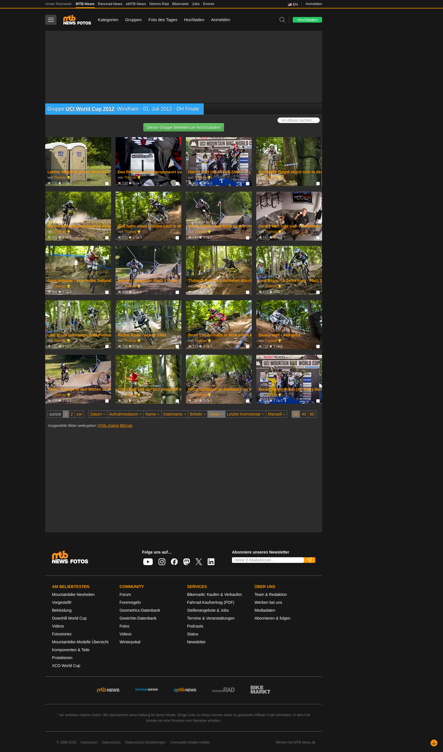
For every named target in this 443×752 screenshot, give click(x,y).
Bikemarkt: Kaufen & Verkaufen (214, 594)
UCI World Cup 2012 (90, 109)
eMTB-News (136, 4)
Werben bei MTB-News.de (296, 742)
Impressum (89, 742)
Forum (125, 594)
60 (312, 414)
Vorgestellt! (61, 602)
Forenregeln (130, 602)
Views (216, 414)
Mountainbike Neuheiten (73, 594)
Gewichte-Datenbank (138, 618)
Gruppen (133, 19)
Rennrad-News (110, 4)
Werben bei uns (268, 602)
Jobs (195, 4)
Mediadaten (265, 610)
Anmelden (313, 4)
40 (304, 414)
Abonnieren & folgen (272, 618)
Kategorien (108, 19)
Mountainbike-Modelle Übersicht (80, 642)
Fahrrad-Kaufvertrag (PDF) (210, 602)
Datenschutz (111, 742)
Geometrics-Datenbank (140, 610)
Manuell (276, 414)
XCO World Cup (66, 665)
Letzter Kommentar (245, 414)
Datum (97, 414)
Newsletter (196, 642)
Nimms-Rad (159, 4)
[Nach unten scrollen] (434, 743)
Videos (58, 626)
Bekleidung (61, 610)
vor (79, 414)
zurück (55, 414)
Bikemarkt (180, 4)
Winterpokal (130, 642)
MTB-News (85, 4)
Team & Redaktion (271, 594)
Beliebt (198, 414)
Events (208, 4)
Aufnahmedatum (125, 414)
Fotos (124, 626)
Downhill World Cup (69, 618)
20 (296, 414)
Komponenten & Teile (71, 650)
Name (153, 414)
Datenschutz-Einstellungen (145, 742)
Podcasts (195, 626)
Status (192, 634)
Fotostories (61, 634)
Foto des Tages (162, 19)
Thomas (60, 178)
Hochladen (194, 19)
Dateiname (174, 414)
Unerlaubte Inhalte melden (190, 742)
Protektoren (62, 657)
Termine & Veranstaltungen (210, 618)
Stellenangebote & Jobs (208, 610)
